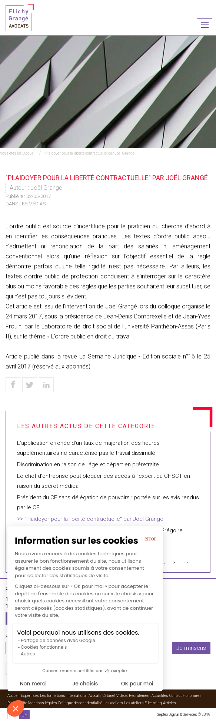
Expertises (30, 696)
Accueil (29, 153)
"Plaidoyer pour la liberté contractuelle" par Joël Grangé (89, 153)
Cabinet (109, 696)
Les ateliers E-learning (143, 703)
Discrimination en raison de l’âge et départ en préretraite (88, 464)
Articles (169, 703)
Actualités (160, 696)
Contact (175, 696)
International (76, 696)
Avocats (95, 696)
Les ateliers (113, 703)
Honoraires (192, 696)
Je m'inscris (191, 648)
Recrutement (139, 696)
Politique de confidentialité (80, 703)
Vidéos (122, 696)
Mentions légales (42, 703)
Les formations (52, 696)
